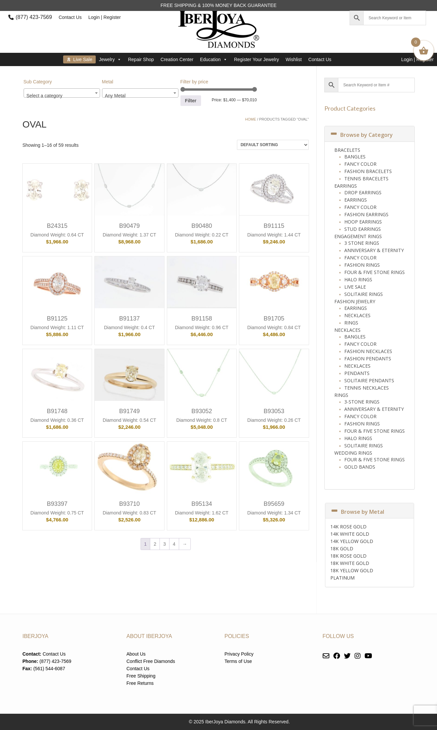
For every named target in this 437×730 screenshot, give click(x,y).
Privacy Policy (239, 654)
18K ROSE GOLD (348, 556)
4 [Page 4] (174, 544)
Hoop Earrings (363, 222)
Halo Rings (358, 279)
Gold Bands (359, 467)
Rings (351, 322)
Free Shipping (141, 676)
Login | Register (104, 17)
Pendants (357, 373)
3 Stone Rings (361, 243)
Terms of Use (238, 661)
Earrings (345, 186)
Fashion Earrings (366, 214)
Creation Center (177, 59)
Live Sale (82, 59)
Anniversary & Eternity (374, 250)
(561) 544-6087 (49, 668)
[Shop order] (273, 145)
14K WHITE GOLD (349, 534)
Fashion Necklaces (368, 351)
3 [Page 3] (164, 544)
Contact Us (69, 17)
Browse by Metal (357, 511)
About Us (136, 654)
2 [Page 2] (155, 544)
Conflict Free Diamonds (151, 661)
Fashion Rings (362, 265)
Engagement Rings (358, 236)
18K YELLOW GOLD (351, 570)
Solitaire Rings (363, 294)
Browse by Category (361, 134)
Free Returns (140, 683)
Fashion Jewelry (354, 301)
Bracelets (347, 150)
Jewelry (110, 59)
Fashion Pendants (367, 358)
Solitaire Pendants (369, 380)
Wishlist (294, 59)
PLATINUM (342, 578)
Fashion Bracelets (368, 171)
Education (213, 59)
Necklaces (357, 315)
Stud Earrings (362, 229)
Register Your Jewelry (256, 59)
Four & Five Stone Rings (374, 272)
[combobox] (62, 93)
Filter (190, 100)
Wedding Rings (353, 453)
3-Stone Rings (362, 402)
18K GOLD (341, 548)
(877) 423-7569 (34, 17)
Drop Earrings (363, 192)
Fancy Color (360, 164)
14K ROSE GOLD (348, 526)
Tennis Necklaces (366, 388)
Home (250, 119)
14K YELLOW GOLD (351, 541)
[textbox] (62, 96)
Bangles (355, 156)
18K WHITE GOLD (349, 563)
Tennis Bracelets (366, 178)
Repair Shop (141, 59)
